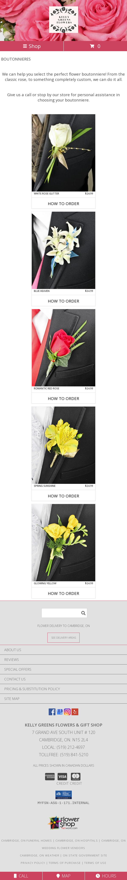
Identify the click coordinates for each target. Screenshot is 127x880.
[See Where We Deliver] (63, 637)
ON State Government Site (85, 855)
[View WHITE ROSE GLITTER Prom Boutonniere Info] (63, 152)
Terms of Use (95, 863)
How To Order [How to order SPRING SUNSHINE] (63, 496)
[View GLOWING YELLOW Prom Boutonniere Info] (63, 542)
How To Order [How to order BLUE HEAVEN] (63, 301)
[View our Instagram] (67, 713)
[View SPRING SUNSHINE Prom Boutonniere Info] (63, 445)
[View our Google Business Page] (59, 713)
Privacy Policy (33, 863)
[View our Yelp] (75, 713)
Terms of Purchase (65, 863)
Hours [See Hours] (106, 876)
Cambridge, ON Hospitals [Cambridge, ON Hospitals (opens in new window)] (76, 840)
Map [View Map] (63, 876)
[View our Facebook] (52, 713)
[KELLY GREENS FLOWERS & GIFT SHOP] (63, 31)
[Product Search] (64, 613)
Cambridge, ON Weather (39, 855)
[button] (63, 795)
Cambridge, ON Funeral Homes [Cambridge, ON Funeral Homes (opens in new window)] (26, 840)
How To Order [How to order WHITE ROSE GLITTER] (63, 203)
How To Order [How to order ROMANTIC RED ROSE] (63, 398)
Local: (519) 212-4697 (63, 747)
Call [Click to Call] (21, 876)
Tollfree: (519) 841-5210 (63, 755)
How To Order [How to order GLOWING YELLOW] (63, 593)
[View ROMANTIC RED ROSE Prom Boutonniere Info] (63, 347)
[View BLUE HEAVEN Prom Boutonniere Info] (63, 250)
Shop (32, 45)
